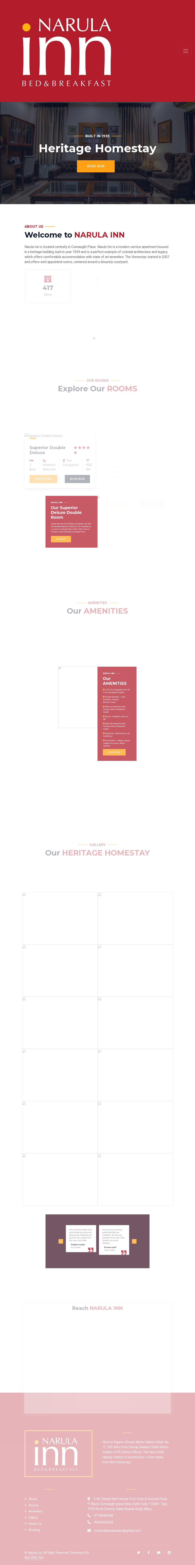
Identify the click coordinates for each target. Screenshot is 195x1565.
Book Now (95, 166)
